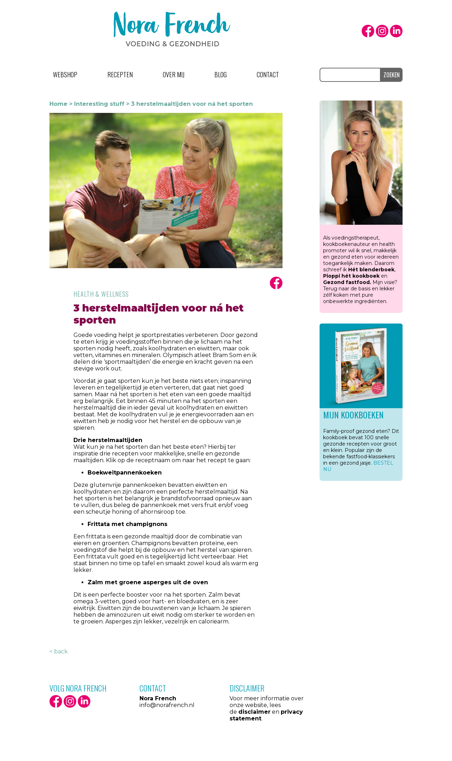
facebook (368, 31)
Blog (220, 74)
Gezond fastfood (346, 282)
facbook (276, 283)
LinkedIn (396, 31)
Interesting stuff (99, 104)
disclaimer (254, 711)
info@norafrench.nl (167, 705)
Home (58, 104)
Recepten (120, 74)
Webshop (65, 74)
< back (58, 651)
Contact (268, 74)
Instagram (382, 31)
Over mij (173, 74)
